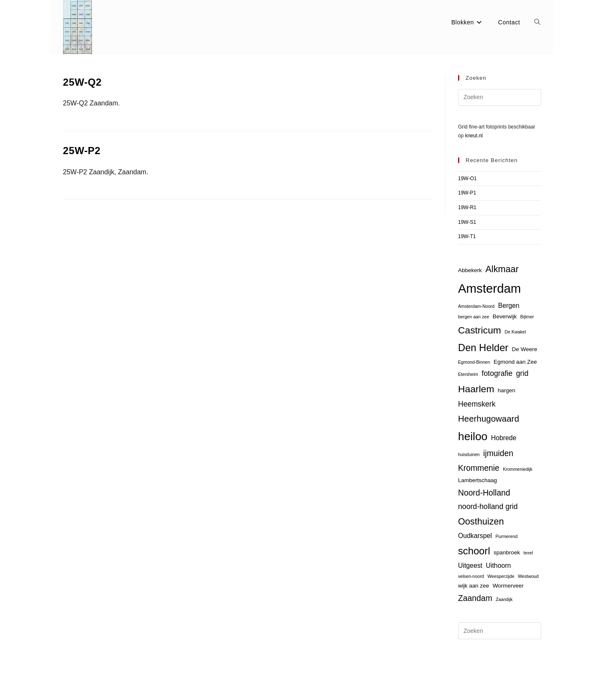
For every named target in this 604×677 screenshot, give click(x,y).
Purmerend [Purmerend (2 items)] (506, 536)
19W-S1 (467, 222)
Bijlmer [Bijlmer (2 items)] (527, 316)
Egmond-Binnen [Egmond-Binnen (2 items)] (474, 362)
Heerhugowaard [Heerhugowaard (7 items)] (488, 418)
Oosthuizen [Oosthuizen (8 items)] (481, 521)
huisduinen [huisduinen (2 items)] (469, 454)
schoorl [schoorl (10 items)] (474, 551)
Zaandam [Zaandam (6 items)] (475, 598)
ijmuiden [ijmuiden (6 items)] (498, 453)
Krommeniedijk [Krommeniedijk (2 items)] (517, 469)
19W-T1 (467, 236)
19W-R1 (467, 207)
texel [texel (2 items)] (528, 552)
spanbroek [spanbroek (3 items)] (507, 552)
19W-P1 (467, 193)
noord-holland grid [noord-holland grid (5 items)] (488, 506)
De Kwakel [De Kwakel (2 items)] (515, 331)
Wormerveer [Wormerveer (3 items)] (507, 586)
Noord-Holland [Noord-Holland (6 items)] (484, 492)
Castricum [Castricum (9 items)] (479, 330)
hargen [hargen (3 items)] (506, 390)
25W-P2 (82, 150)
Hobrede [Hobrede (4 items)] (504, 437)
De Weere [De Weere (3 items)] (524, 349)
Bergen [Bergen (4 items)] (508, 305)
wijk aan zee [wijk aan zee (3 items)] (473, 586)
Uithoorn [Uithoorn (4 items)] (498, 565)
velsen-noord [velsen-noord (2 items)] (471, 576)
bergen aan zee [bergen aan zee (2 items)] (473, 316)
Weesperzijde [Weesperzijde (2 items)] (500, 576)
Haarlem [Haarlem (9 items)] (476, 388)
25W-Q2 (82, 82)
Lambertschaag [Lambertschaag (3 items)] (477, 480)
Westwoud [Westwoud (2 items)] (528, 576)
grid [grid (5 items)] (522, 373)
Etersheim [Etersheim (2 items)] (468, 374)
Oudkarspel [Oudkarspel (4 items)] (475, 535)
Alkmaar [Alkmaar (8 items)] (501, 269)
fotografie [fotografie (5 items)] (497, 373)
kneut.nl (474, 136)
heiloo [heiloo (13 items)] (472, 436)
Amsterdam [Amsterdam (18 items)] (489, 288)
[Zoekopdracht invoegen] (499, 97)
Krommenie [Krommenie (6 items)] (479, 468)
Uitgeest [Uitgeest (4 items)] (470, 565)
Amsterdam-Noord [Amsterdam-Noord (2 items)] (476, 306)
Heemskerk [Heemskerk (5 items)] (476, 404)
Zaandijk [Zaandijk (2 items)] (504, 599)
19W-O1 (467, 178)
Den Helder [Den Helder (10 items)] (483, 347)
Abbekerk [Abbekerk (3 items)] (470, 270)
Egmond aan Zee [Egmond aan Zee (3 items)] (515, 362)
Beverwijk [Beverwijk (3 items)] (504, 316)
